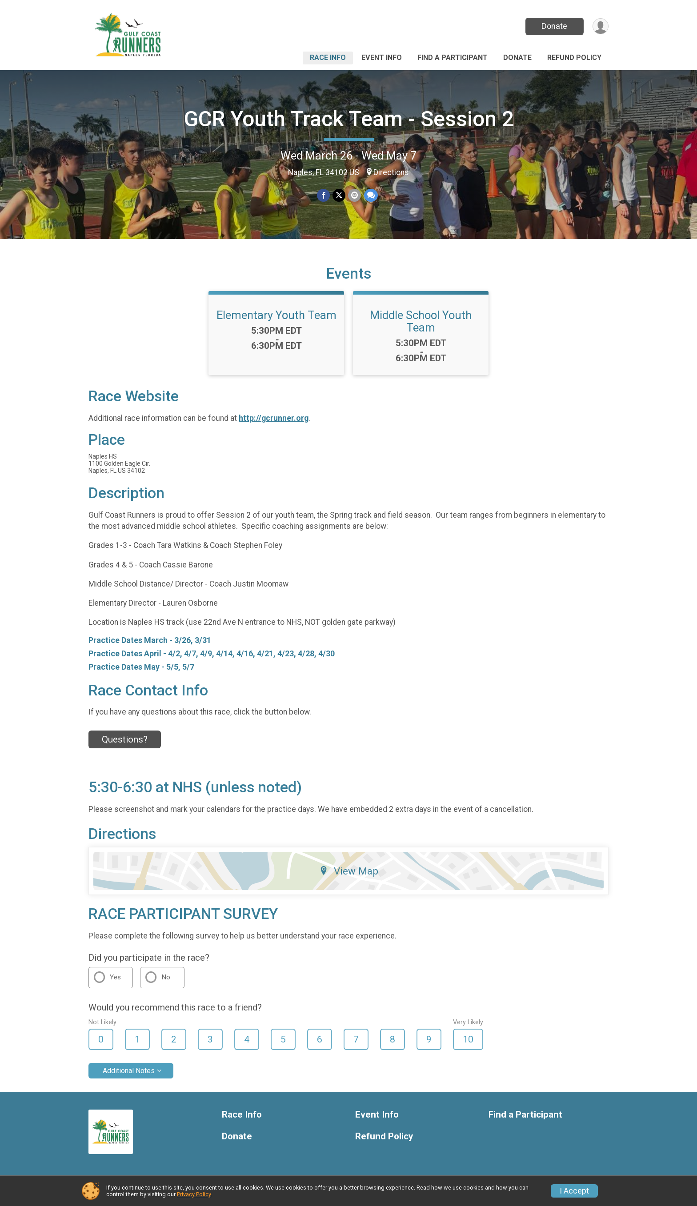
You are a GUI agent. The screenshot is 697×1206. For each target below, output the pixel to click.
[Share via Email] (354, 195)
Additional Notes (129, 1070)
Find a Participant (452, 57)
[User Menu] (600, 26)
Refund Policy (574, 57)
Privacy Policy (194, 1194)
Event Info (381, 57)
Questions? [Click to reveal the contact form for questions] (125, 739)
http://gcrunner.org (273, 418)
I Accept (574, 1190)
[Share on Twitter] (338, 195)
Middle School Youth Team (421, 321)
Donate (554, 26)
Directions (391, 172)
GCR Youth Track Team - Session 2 (349, 119)
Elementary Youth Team (276, 315)
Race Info (328, 57)
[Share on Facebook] (323, 195)
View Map (348, 871)
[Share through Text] (370, 195)
